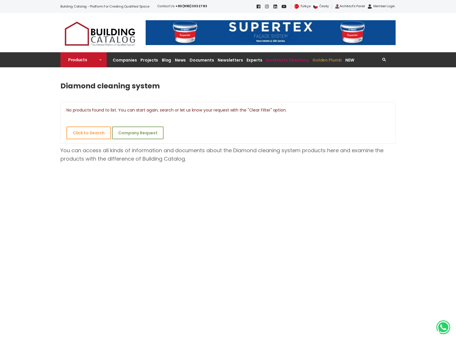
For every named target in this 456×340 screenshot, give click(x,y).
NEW (349, 60)
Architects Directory (287, 60)
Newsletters (230, 60)
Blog (166, 60)
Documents (202, 60)
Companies (125, 60)
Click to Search (89, 133)
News (180, 60)
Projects (149, 60)
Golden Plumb (327, 60)
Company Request (137, 133)
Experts (254, 60)
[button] (83, 59)
